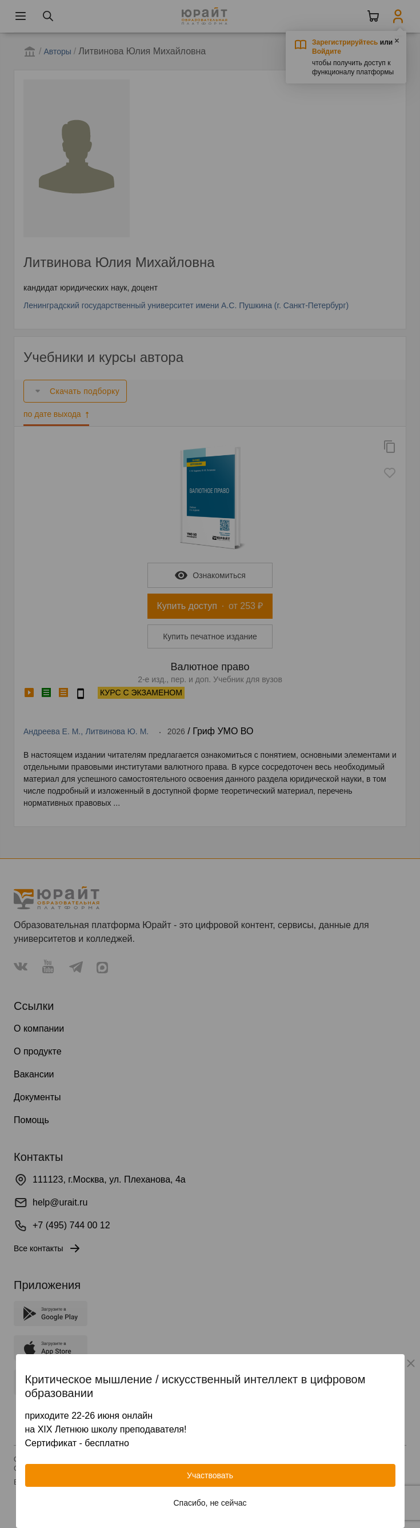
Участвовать (210, 1475)
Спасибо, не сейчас (210, 1502)
